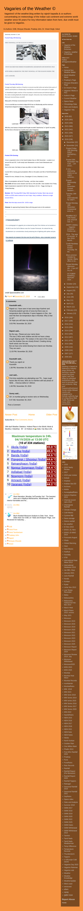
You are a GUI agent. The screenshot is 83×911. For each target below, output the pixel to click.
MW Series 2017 (70, 706)
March (69, 307)
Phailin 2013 (68, 749)
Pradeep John (14, 535)
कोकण (66, 889)
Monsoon (67, 618)
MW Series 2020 (70, 709)
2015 (67, 327)
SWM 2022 (68, 819)
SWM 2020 (68, 816)
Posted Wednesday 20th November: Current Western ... (71, 185)
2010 (67, 344)
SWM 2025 (68, 822)
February (70, 310)
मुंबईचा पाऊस (68, 895)
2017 (67, 321)
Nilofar (66, 738)
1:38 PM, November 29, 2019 (20, 368)
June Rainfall (69, 576)
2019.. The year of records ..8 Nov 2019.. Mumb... (72, 237)
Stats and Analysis (71, 107)
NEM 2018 (68, 726)
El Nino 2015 (69, 527)
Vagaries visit (69, 870)
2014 (67, 331)
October (70, 284)
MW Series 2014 (70, 698)
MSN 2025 (68, 670)
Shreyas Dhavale (15, 541)
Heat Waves (68, 549)
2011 (67, 340)
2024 (67, 123)
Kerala (66, 579)
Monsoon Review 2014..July (70, 655)
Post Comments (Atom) (24, 420)
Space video (68, 799)
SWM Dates (68, 825)
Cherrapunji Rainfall (68, 506)
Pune (66, 760)
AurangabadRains (71, 492)
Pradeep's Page (70, 80)
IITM (65, 557)
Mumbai (67, 673)
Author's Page (69, 95)
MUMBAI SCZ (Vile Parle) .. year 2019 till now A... (71, 219)
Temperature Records (69, 850)
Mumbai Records (70, 681)
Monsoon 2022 (69, 635)
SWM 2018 (68, 811)
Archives (67, 486)
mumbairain (68, 683)
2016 (67, 324)
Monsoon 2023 (69, 638)
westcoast (68, 887)
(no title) (16, 494)
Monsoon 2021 (69, 632)
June (69, 297)
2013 (67, 334)
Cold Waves (68, 513)
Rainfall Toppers (70, 781)
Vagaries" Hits (69, 110)
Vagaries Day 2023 (71, 865)
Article (66, 489)
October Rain (69, 743)
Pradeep (67, 757)
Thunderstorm (69, 854)
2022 (67, 129)
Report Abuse (68, 899)
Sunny (11, 393)
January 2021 (69, 573)
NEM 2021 (68, 729)
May (68, 300)
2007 (67, 353)
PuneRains (68, 763)
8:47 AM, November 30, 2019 (20, 400)
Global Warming (70, 543)
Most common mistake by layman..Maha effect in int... (72, 258)
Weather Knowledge (68, 877)
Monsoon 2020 (69, 630)
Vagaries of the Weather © (29, 8)
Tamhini (67, 836)
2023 (67, 126)
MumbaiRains (69, 686)
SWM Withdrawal (70, 828)
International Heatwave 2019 (70, 566)
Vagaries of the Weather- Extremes (69, 47)
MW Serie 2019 (70, 695)
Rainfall (67, 768)
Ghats (66, 540)
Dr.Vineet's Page (70, 88)
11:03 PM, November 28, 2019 (20, 351)
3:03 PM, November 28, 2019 (20, 324)
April (68, 303)
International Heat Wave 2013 (70, 561)
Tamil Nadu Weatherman (69, 842)
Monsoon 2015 (69, 621)
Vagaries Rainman (71, 867)
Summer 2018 (69, 805)
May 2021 (67, 615)
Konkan (67, 581)
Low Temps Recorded (68, 591)
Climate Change (70, 510)
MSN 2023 (68, 667)
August (69, 290)
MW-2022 (67, 712)
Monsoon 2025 (69, 644)
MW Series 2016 (70, 703)
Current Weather (70, 98)
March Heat (68, 608)
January (70, 313)
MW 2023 (67, 692)
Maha (66, 595)
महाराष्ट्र (66, 892)
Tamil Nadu (68, 838)
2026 (67, 116)
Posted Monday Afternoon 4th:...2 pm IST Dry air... (72, 267)
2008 (67, 350)
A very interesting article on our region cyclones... (71, 173)
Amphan (67, 481)
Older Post (51, 414)
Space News (69, 101)
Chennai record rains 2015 (70, 501)
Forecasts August (70, 537)
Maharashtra (69, 598)
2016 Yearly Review (68, 468)
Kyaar (66, 584)
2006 (67, 357)
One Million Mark (70, 746)
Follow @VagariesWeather (69, 61)
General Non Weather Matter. (70, 71)
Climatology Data (70, 104)
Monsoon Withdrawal (68, 660)
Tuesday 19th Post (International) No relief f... (72, 197)
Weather (67, 873)
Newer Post (11, 414)
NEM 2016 (68, 721)
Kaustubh (13, 305)
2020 (67, 136)
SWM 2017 (68, 808)
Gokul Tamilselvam (16, 532)
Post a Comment (14, 405)
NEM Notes (68, 735)
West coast (68, 884)
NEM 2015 (68, 718)
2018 (67, 317)
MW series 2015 (70, 701)
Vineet (11, 544)
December (71, 142)
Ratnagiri (67, 784)
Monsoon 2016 (69, 624)
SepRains (67, 796)
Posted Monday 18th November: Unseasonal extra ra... (72, 207)
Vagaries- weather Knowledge (71, 53)
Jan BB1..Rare (69, 570)
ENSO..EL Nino (70, 530)
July (68, 294)
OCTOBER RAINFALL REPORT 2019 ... (70, 277)
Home (31, 414)
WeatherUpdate (70, 881)
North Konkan (69, 741)
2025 (67, 120)
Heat (66, 546)
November (71, 145)
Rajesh (12, 331)
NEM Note (68, 732)
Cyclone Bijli (68, 515)
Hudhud (67, 552)
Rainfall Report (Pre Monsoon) (69, 772)
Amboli (66, 478)
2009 (67, 347)
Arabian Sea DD (70, 484)
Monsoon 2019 (69, 627)
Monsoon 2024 (69, 641)
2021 (67, 133)
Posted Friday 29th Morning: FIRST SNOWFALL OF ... (72, 152)
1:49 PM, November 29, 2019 (20, 386)
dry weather (68, 524)
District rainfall (69, 521)
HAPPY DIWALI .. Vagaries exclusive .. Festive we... (72, 228)
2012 (67, 337)
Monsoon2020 (69, 664)
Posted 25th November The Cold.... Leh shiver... (72, 163)
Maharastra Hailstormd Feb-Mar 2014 (70, 603)
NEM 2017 (68, 723)
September (71, 287)
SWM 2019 (68, 814)
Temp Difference (70, 846)
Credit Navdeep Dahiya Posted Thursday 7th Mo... (72, 248)
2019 (67, 139)
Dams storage (69, 518)
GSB (10, 527)
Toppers (67, 857)
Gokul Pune (13, 529)
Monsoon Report (70, 647)
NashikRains (69, 715)
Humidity (67, 555)
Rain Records (69, 765)
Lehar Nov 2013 (70, 587)
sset (11, 375)
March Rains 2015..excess (69, 611)
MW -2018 (68, 689)
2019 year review (70, 475)
